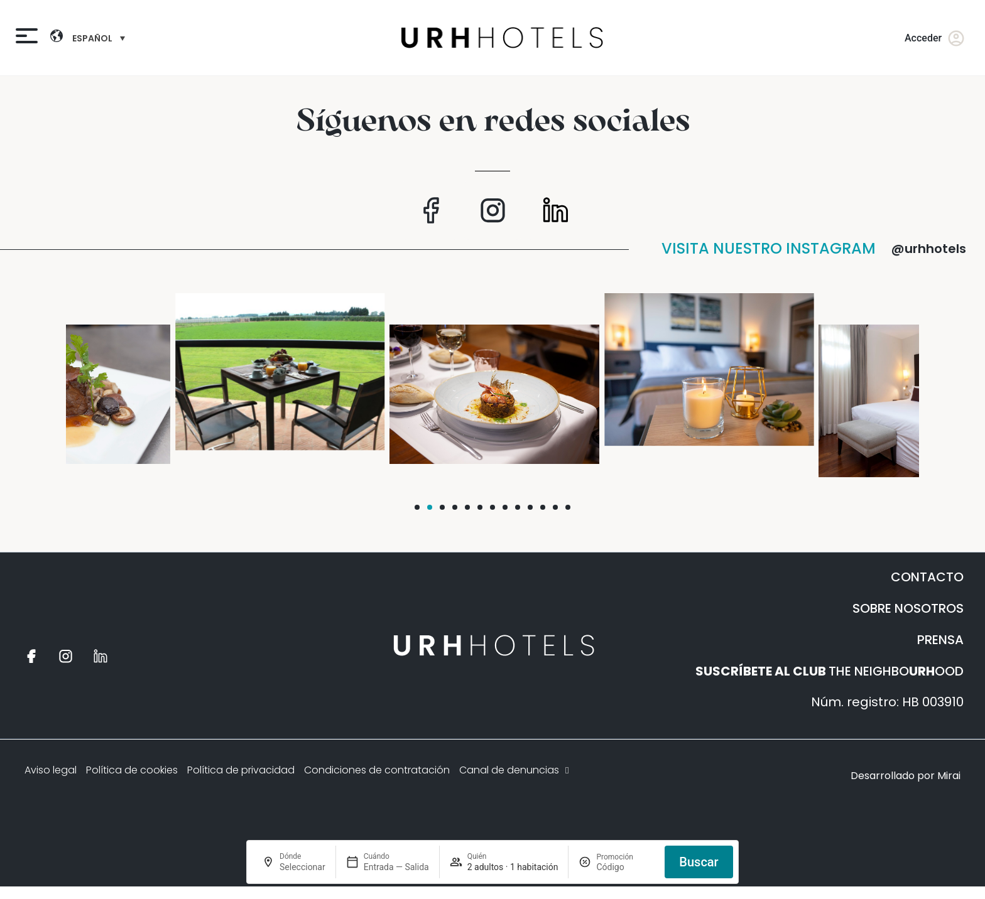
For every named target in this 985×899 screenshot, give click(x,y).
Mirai (949, 775)
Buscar (698, 861)
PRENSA (940, 640)
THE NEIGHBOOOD (829, 671)
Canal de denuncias (515, 770)
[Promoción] (625, 867)
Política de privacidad (241, 770)
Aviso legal (50, 770)
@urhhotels (928, 248)
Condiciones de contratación (377, 770)
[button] (417, 507)
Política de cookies (132, 770)
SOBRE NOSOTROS (908, 608)
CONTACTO (927, 577)
